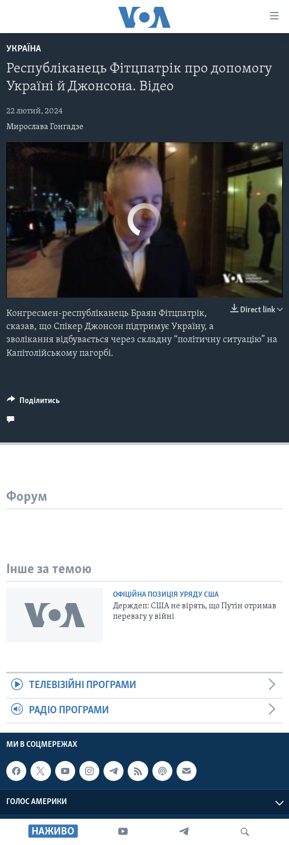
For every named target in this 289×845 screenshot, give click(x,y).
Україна (23, 49)
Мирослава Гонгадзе (45, 127)
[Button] (33, 403)
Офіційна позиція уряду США (166, 595)
